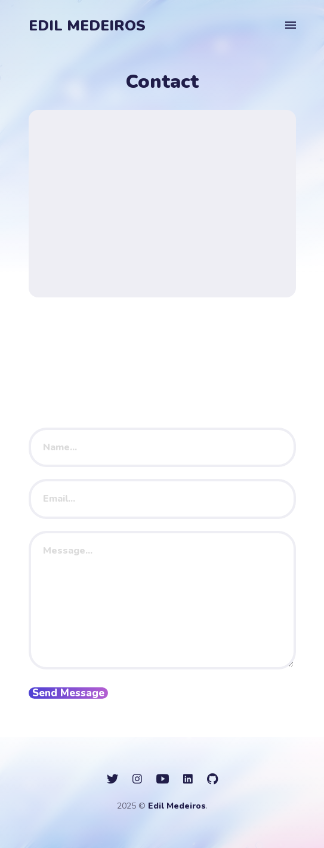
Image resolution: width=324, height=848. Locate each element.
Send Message (68, 693)
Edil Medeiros (87, 25)
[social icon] (112, 779)
